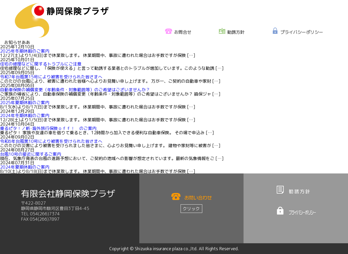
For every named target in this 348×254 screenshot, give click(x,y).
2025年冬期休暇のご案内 (24, 51)
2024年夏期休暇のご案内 (24, 167)
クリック (191, 209)
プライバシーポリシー (301, 32)
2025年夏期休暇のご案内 (24, 103)
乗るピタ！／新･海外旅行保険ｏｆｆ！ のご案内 (48, 128)
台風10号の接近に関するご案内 (30, 154)
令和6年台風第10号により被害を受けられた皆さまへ (51, 141)
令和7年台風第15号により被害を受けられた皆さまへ (51, 77)
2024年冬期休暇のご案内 (24, 115)
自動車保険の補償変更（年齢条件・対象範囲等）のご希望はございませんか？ (75, 90)
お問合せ (182, 32)
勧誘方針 (235, 32)
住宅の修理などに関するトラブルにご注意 (40, 64)
